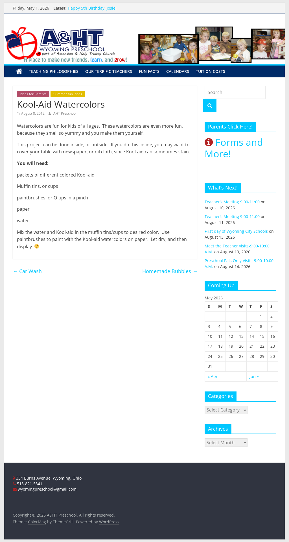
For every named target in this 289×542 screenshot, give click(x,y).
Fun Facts (149, 71)
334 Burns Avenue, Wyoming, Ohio (47, 478)
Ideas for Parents (33, 94)
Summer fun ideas (67, 94)
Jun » (254, 376)
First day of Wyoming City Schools (236, 231)
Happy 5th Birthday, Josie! (92, 8)
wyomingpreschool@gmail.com (44, 489)
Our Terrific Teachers (108, 71)
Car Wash (27, 271)
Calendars (177, 71)
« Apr (213, 376)
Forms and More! (234, 148)
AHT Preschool (64, 113)
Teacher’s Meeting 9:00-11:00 (232, 201)
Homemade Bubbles (170, 271)
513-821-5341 (27, 483)
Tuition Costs (210, 71)
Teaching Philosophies (53, 71)
